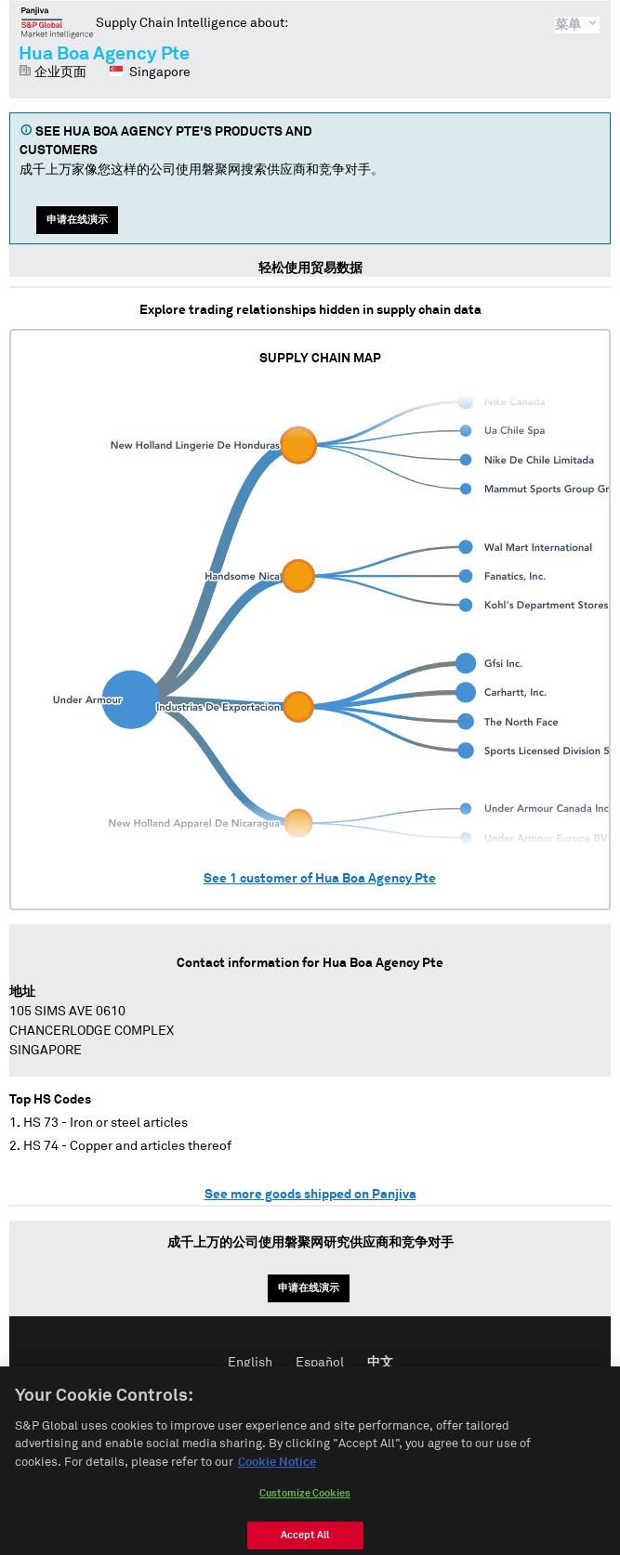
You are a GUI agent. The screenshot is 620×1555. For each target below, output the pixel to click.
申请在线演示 (77, 220)
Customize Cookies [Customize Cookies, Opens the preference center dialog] (304, 1513)
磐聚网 (57, 22)
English (250, 1362)
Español (320, 1362)
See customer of (320, 878)
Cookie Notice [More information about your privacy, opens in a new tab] (277, 1482)
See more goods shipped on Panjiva (310, 1194)
